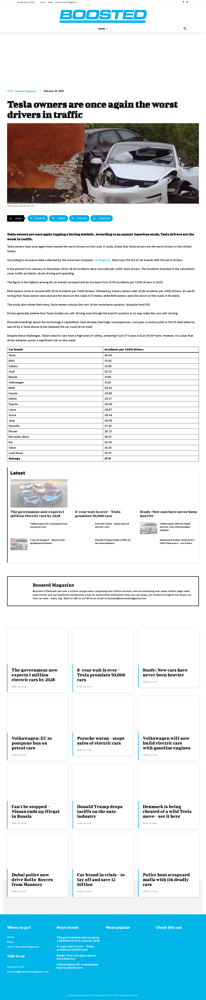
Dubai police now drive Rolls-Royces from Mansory (32, 879)
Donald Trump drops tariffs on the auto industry (100, 811)
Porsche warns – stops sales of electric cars (100, 740)
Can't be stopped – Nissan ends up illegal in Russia (36, 811)
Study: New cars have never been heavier (165, 672)
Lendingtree (102, 260)
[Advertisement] (103, 60)
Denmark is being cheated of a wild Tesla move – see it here (167, 811)
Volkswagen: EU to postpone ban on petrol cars (32, 743)
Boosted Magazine (25, 91)
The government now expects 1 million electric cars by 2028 (37, 514)
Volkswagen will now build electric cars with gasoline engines (175, 526)
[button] (185, 29)
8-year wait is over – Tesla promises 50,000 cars (98, 514)
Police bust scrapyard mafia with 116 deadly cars (166, 879)
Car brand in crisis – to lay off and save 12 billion (101, 879)
